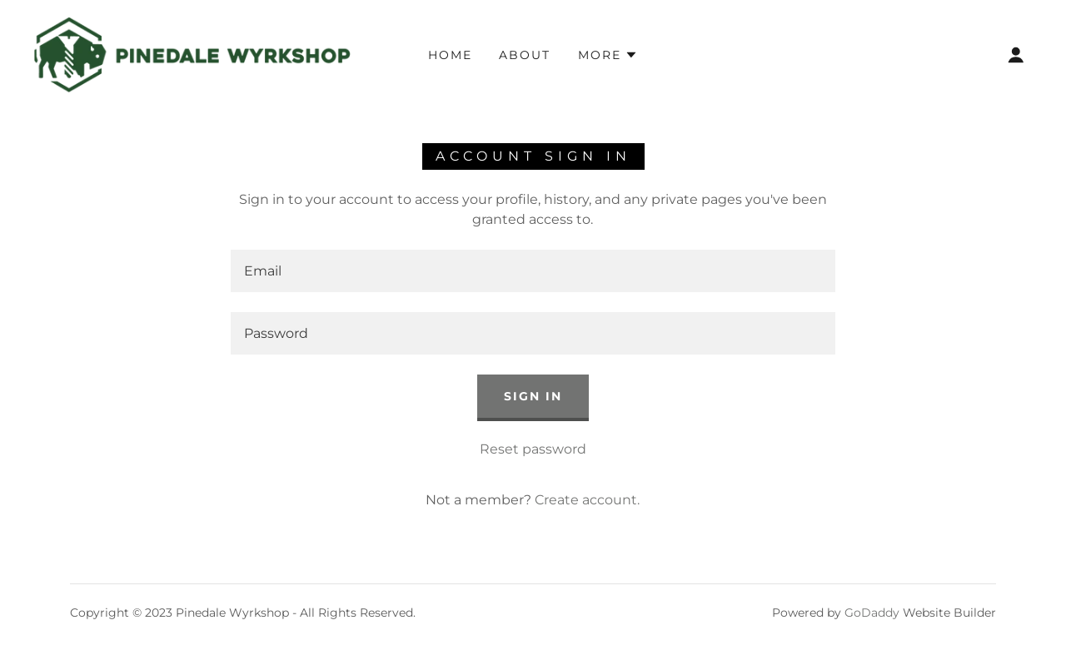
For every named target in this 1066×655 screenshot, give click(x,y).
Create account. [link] (587, 500)
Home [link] (450, 54)
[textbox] (532, 271)
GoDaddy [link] (871, 612)
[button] (608, 55)
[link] (192, 54)
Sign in (533, 396)
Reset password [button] (533, 449)
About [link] (524, 54)
